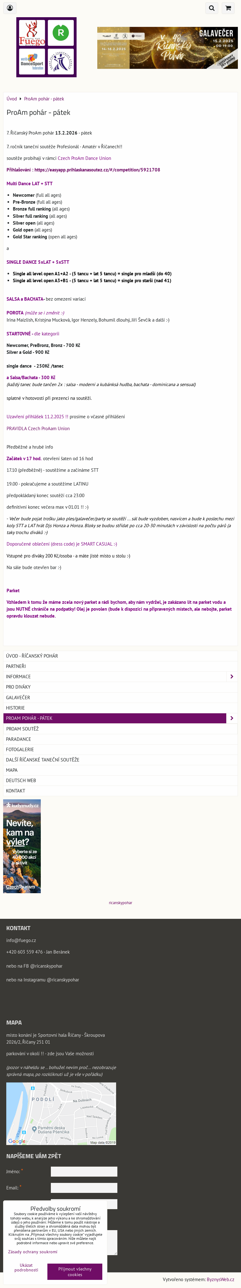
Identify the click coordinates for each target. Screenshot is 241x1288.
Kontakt (15, 791)
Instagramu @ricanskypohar (51, 980)
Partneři (16, 666)
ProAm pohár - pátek (122, 718)
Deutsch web (21, 780)
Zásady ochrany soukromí (32, 1252)
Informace (122, 677)
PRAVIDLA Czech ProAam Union (38, 428)
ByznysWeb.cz (220, 1279)
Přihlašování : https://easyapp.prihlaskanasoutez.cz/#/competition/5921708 (83, 170)
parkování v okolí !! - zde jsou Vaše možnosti (50, 1053)
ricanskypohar (120, 902)
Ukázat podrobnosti (26, 1267)
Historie (15, 708)
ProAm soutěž (22, 729)
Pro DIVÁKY (18, 687)
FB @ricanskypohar (43, 966)
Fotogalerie (20, 749)
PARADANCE (18, 739)
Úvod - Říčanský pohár (32, 656)
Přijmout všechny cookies (75, 1271)
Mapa (12, 770)
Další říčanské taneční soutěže (42, 760)
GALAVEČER (18, 697)
